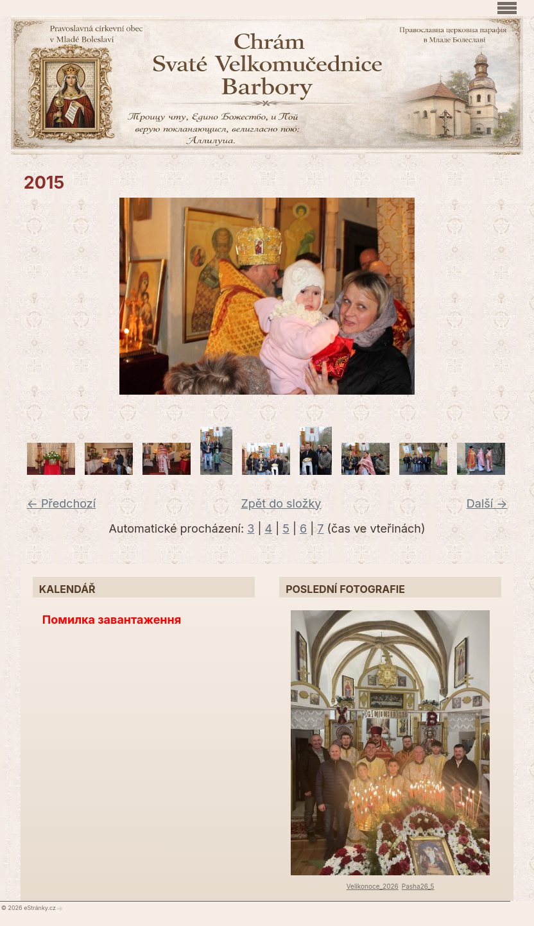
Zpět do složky (281, 503)
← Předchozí (61, 503)
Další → (487, 503)
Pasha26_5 (418, 886)
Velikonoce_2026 (373, 886)
